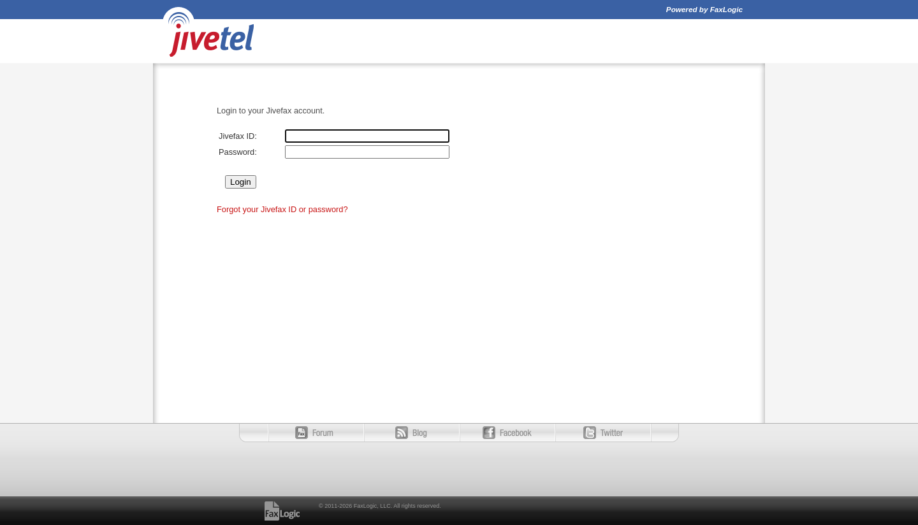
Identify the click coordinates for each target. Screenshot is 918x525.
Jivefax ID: (238, 136)
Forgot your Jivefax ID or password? (282, 209)
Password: (238, 152)
